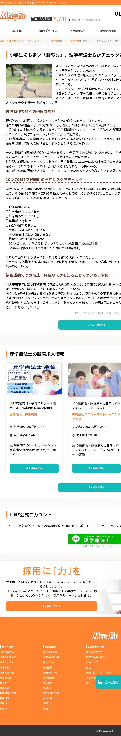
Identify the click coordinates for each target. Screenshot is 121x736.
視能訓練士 (5, 698)
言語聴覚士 (5, 687)
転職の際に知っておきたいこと (102, 672)
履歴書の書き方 (94, 652)
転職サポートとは (48, 30)
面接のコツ (92, 667)
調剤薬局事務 (7, 672)
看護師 (3, 703)
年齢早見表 (92, 677)
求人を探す (17, 30)
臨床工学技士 (7, 662)
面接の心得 (92, 662)
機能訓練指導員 (8, 693)
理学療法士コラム (79, 40)
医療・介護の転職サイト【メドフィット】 (22, 40)
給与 (88, 682)
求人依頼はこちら (51, 606)
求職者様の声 (78, 30)
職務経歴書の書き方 (96, 657)
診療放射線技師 (8, 657)
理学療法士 (57, 40)
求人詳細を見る (34, 468)
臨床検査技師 (7, 652)
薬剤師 (3, 708)
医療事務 (4, 667)
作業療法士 (5, 682)
